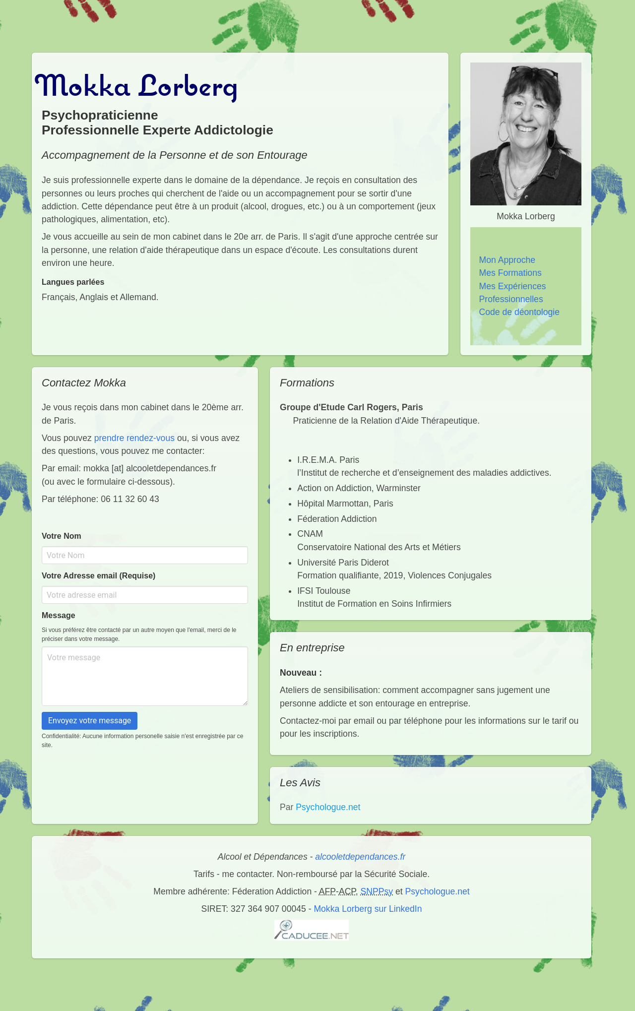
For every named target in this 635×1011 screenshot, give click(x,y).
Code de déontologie (519, 312)
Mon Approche (507, 260)
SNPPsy (377, 891)
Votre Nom (61, 536)
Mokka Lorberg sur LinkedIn (368, 909)
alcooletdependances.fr (360, 857)
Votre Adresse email (98, 575)
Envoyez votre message (89, 720)
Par (320, 807)
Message (58, 615)
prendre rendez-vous (134, 438)
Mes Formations (510, 273)
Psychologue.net (437, 891)
